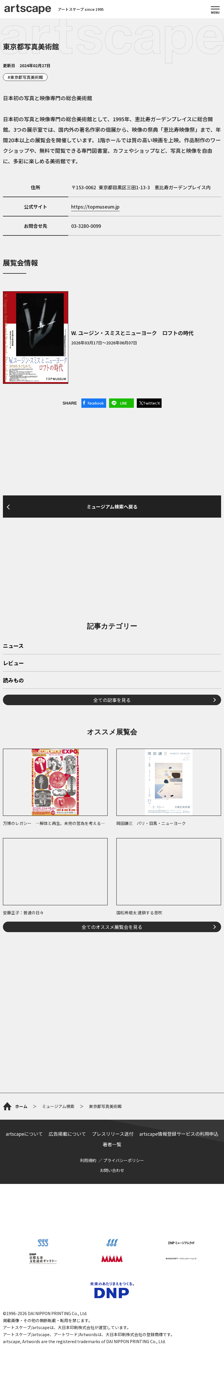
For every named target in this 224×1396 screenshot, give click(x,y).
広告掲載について (67, 1133)
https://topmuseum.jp (95, 206)
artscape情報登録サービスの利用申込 (178, 1133)
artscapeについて (24, 1133)
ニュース (13, 646)
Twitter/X (151, 402)
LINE (123, 402)
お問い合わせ (112, 1170)
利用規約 (88, 1160)
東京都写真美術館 (26, 77)
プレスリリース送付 (113, 1133)
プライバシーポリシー (123, 1160)
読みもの (13, 680)
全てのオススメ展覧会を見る (112, 926)
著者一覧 (112, 1144)
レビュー (13, 663)
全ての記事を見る (112, 699)
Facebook (96, 402)
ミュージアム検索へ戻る (112, 506)
